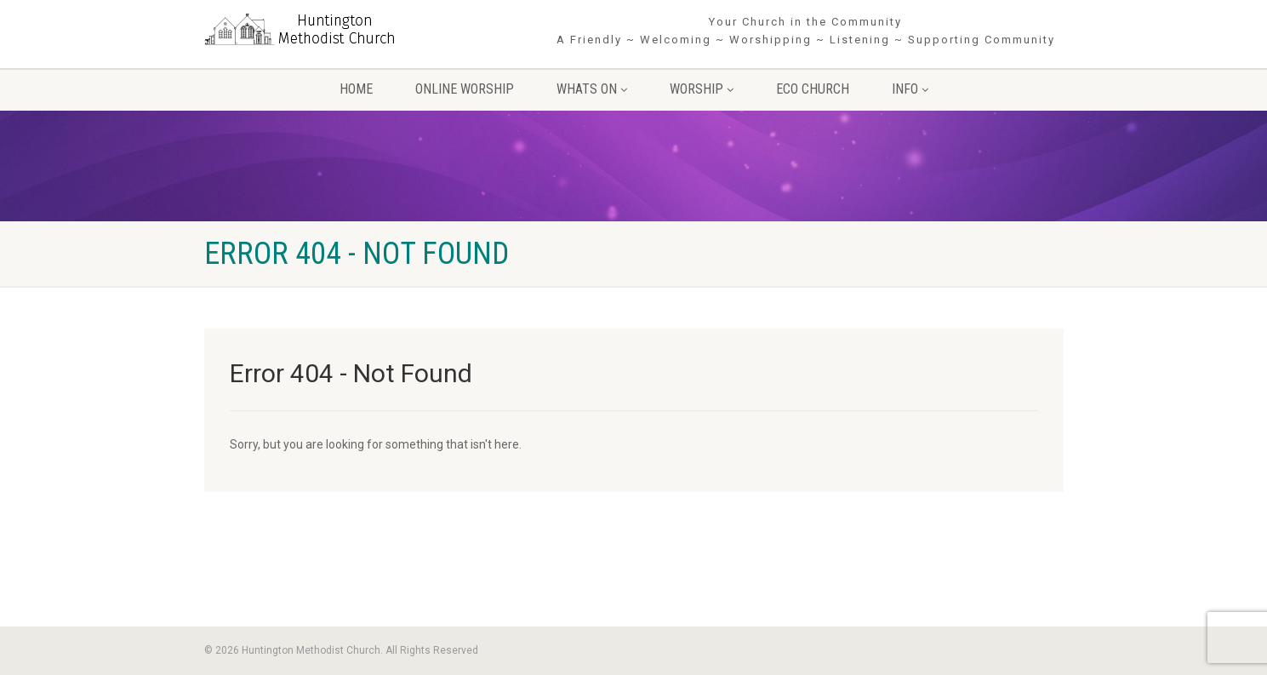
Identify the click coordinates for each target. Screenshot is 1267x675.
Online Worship (464, 89)
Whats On (591, 89)
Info (910, 89)
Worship (701, 89)
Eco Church (812, 89)
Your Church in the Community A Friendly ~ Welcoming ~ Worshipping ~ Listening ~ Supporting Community (805, 30)
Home (356, 89)
